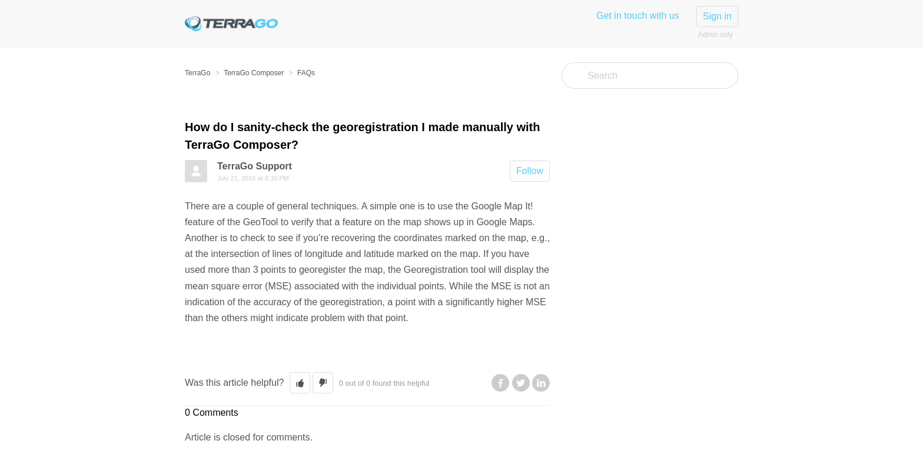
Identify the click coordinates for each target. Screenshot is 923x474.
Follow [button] (529, 171)
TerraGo (197, 73)
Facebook (500, 383)
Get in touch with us (637, 16)
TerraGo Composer (254, 73)
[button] (300, 382)
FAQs (306, 73)
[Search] (650, 75)
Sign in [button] (717, 16)
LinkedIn (541, 383)
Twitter (521, 383)
